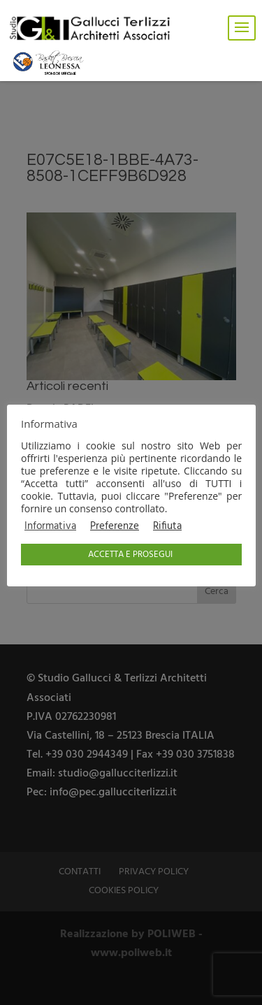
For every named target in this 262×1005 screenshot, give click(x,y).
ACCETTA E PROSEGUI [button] (130, 554)
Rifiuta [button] (167, 527)
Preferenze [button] (114, 527)
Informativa (50, 527)
